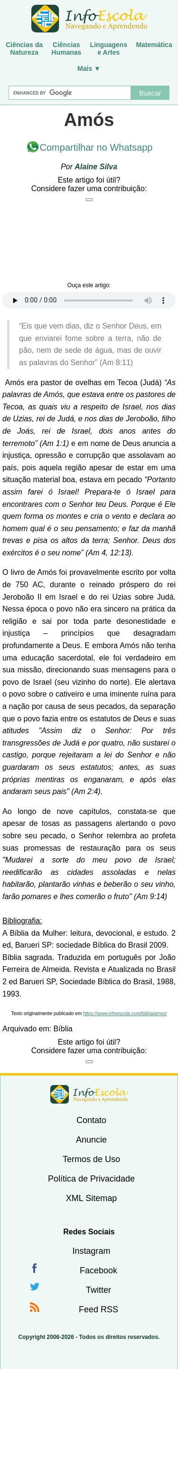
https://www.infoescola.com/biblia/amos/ (125, 1013)
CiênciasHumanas (66, 48)
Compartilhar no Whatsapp (96, 147)
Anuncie (91, 1139)
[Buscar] (70, 92)
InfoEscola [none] (89, 1094)
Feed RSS (98, 1309)
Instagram (91, 1251)
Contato (91, 1120)
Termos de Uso (91, 1159)
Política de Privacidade (91, 1178)
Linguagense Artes (109, 48)
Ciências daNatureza (24, 48)
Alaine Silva (96, 167)
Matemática (154, 44)
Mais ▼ (89, 68)
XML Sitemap (91, 1198)
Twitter (98, 1290)
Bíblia (63, 1029)
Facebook (98, 1270)
